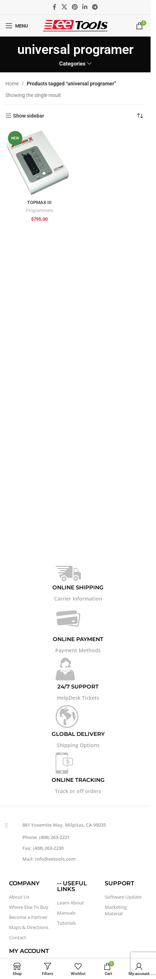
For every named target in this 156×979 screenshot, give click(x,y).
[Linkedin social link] (85, 7)
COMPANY (24, 883)
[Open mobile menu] (17, 25)
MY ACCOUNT (29, 951)
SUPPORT (119, 883)
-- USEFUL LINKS (72, 886)
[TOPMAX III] (39, 162)
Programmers (39, 210)
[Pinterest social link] (74, 7)
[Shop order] (139, 115)
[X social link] (64, 7)
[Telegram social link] (95, 7)
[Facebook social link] (54, 7)
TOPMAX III (39, 202)
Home (12, 83)
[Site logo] (75, 25)
